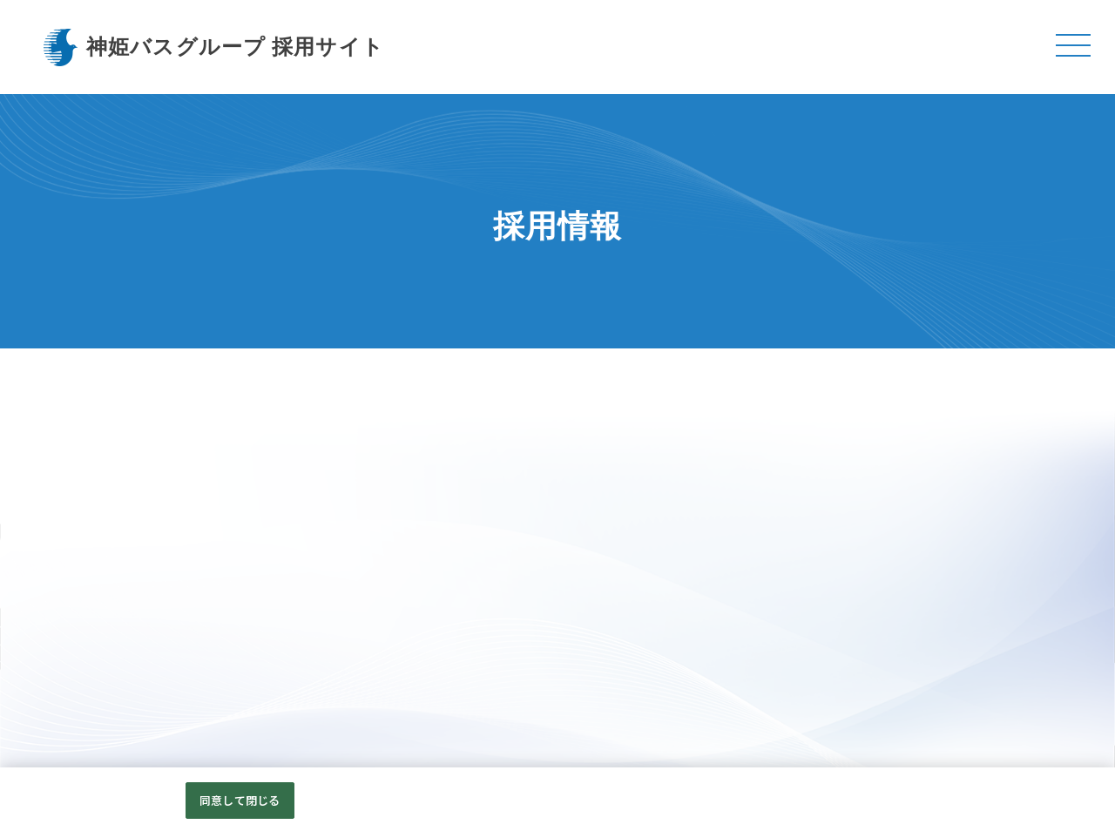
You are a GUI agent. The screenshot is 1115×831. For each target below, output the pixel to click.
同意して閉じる (239, 803)
